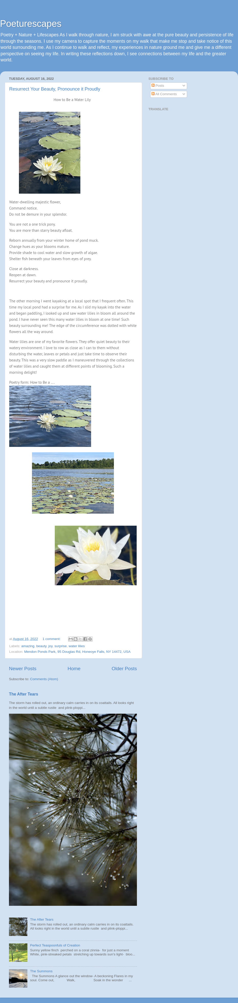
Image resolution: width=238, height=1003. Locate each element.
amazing (27, 646)
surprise (61, 646)
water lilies (77, 646)
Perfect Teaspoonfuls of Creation (55, 945)
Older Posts (124, 668)
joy (50, 646)
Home (74, 668)
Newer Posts (22, 668)
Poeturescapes (30, 23)
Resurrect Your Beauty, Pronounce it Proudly (54, 89)
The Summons (41, 971)
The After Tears (23, 694)
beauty (41, 646)
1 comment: (51, 639)
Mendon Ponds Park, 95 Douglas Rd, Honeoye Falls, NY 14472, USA (77, 652)
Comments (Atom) (44, 679)
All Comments (164, 94)
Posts (158, 85)
